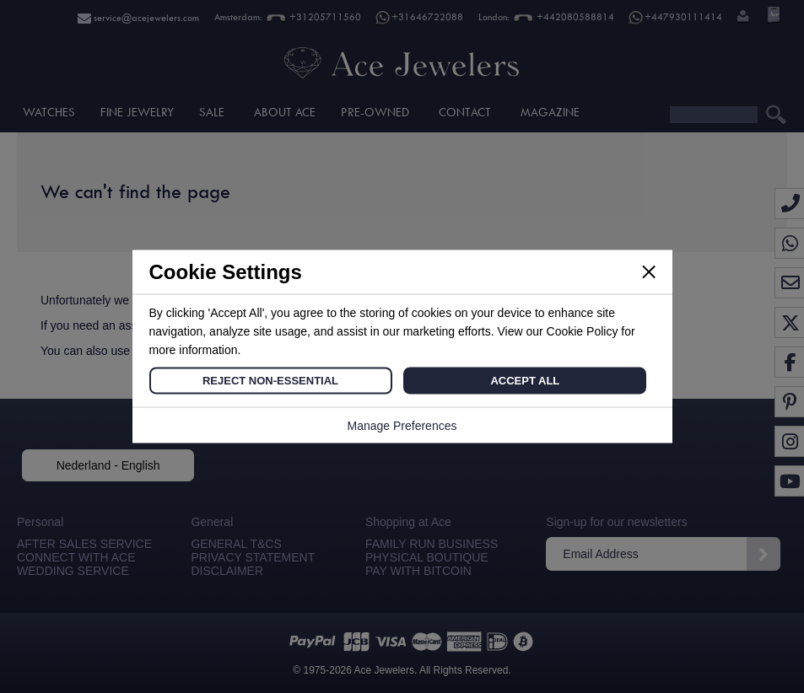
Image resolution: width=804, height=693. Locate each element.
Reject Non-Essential (270, 380)
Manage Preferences (402, 425)
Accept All (524, 380)
